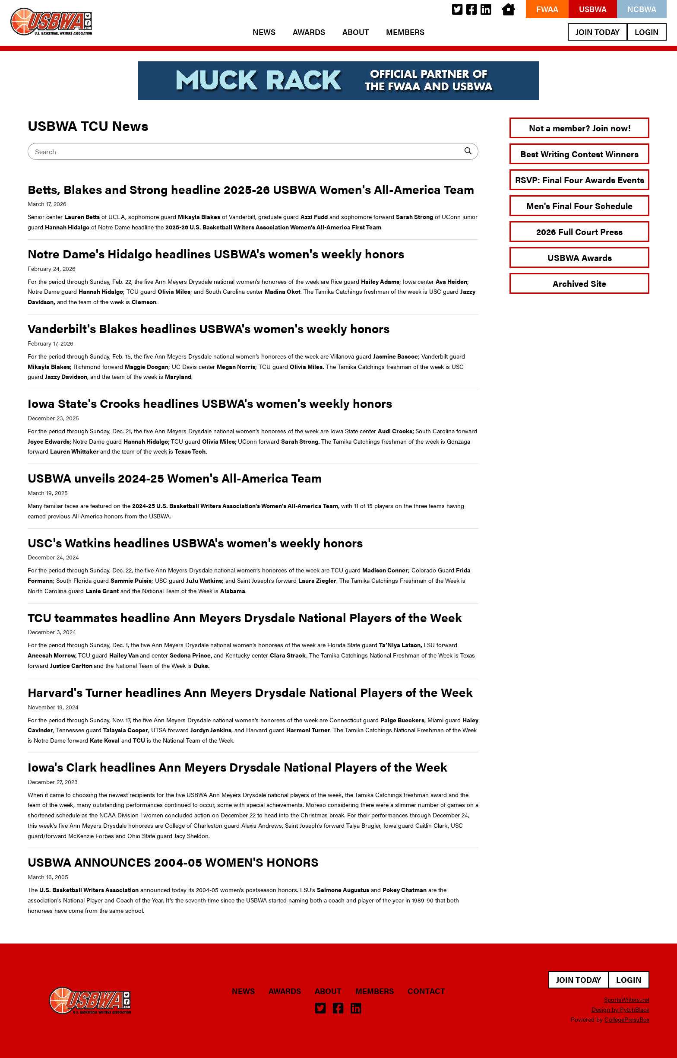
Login (647, 31)
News (264, 32)
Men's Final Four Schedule (579, 205)
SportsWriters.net (626, 999)
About (355, 32)
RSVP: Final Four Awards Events (579, 179)
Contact (426, 991)
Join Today (598, 31)
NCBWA (641, 8)
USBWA (593, 8)
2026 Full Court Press (579, 231)
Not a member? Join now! (579, 127)
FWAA (547, 8)
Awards (309, 32)
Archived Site (579, 283)
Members (405, 32)
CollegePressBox (626, 1019)
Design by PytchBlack (620, 1009)
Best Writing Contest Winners (579, 153)
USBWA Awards (579, 257)
